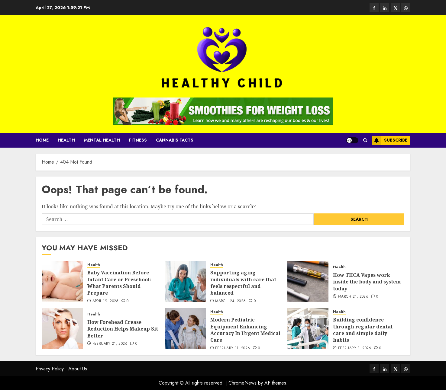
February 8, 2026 (354, 348)
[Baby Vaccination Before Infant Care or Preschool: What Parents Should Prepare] (62, 281)
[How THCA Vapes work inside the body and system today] (307, 281)
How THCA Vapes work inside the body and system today (367, 282)
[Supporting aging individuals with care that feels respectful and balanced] (185, 281)
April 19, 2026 (105, 301)
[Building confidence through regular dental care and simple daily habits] (307, 328)
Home (42, 140)
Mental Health (102, 140)
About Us (77, 368)
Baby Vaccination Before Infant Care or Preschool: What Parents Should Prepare (119, 282)
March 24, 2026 (230, 301)
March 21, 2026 (353, 296)
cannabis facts (174, 140)
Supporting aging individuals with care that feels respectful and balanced (243, 282)
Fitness (138, 140)
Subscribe (389, 140)
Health (66, 140)
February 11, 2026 (232, 348)
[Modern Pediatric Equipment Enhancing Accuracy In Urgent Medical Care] (185, 328)
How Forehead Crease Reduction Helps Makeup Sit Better (122, 329)
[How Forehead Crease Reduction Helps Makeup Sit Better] (62, 328)
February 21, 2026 (110, 343)
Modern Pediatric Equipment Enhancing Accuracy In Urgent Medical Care (245, 329)
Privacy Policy (50, 368)
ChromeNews (242, 382)
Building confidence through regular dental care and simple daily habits (363, 329)
